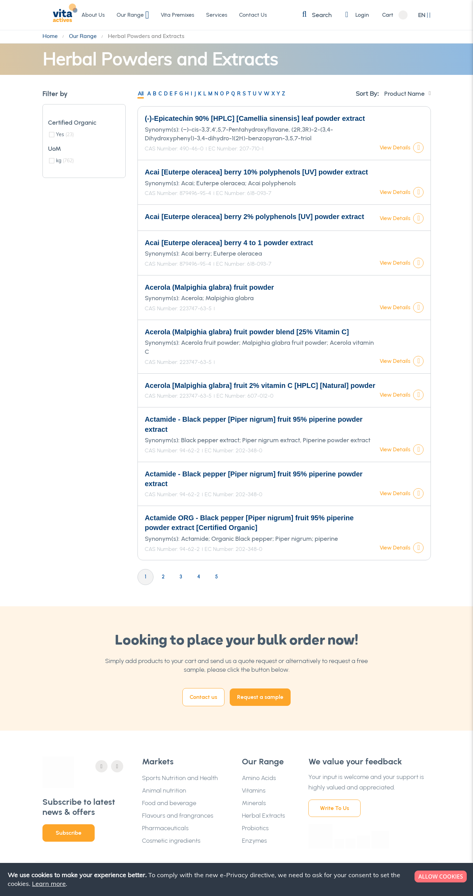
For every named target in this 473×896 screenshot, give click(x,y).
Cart (387, 15)
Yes (65, 134)
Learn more (49, 884)
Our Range (83, 35)
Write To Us (334, 808)
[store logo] (58, 14)
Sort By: (367, 93)
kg (65, 160)
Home (50, 35)
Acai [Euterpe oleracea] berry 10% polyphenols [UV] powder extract (256, 172)
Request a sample (260, 697)
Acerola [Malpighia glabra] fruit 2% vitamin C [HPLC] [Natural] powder (260, 385)
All (140, 94)
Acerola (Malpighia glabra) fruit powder (209, 287)
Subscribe (68, 832)
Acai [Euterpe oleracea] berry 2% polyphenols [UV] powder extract (254, 216)
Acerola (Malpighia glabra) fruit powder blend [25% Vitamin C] (247, 332)
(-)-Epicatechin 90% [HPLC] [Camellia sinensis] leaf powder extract (255, 118)
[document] (237, 879)
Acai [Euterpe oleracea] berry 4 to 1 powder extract (229, 243)
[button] (424, 15)
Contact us (203, 697)
